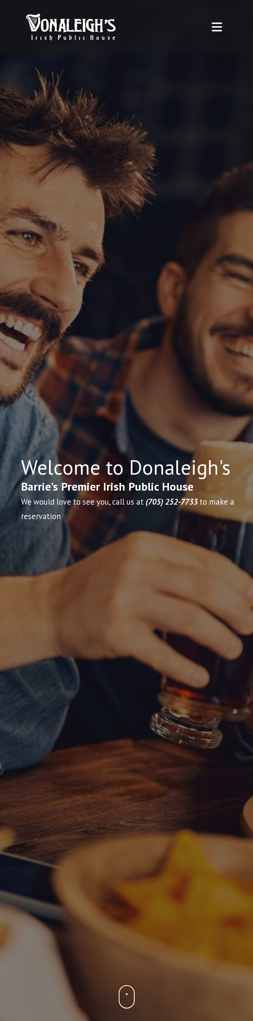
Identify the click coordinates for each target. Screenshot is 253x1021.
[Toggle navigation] (217, 27)
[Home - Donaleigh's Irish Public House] (71, 27)
